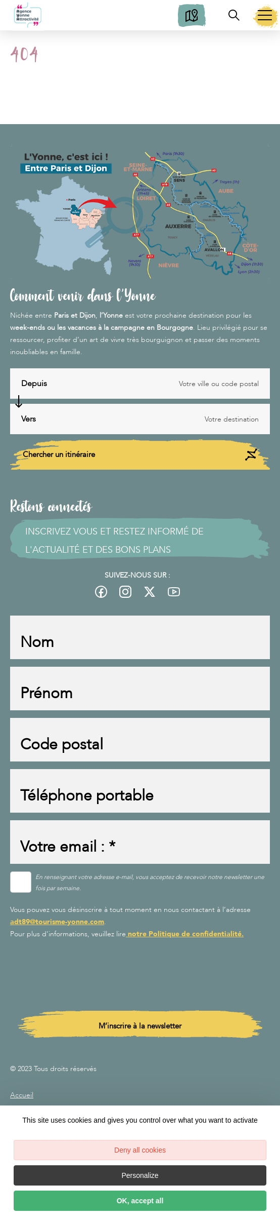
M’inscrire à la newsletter (140, 1026)
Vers (28, 419)
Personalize (139, 1175)
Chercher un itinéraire (140, 454)
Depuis (34, 383)
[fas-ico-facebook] (103, 592)
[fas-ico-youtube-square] (174, 592)
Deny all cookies (140, 1150)
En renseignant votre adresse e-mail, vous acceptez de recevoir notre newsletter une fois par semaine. (149, 882)
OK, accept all (140, 1201)
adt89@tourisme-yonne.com (57, 922)
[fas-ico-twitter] (149, 592)
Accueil (21, 1095)
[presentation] (87, 967)
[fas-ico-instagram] (125, 592)
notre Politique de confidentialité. (185, 934)
